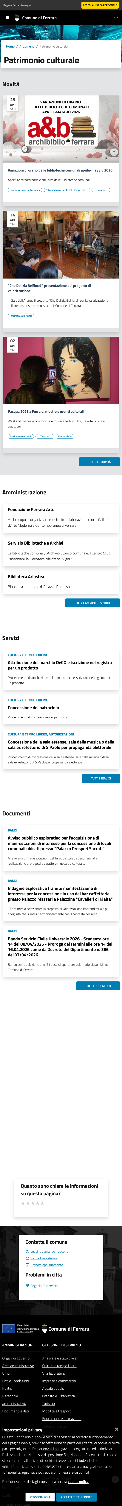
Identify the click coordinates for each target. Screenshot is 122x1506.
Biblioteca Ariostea (26, 576)
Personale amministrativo (14, 1399)
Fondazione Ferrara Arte (31, 509)
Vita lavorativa (53, 1373)
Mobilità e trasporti (57, 1411)
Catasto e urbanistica (58, 1396)
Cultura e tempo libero (59, 1366)
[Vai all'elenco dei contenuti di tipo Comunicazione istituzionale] (25, 190)
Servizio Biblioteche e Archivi (35, 543)
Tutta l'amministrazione (92, 603)
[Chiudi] (116, 1428)
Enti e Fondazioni (15, 1381)
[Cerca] (116, 18)
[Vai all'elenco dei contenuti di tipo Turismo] (101, 190)
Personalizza (40, 1497)
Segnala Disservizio (41, 1285)
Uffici (6, 1373)
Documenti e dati (15, 1411)
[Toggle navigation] (7, 17)
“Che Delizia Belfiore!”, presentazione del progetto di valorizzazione (49, 288)
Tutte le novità (99, 462)
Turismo (48, 1403)
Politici (7, 1388)
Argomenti (27, 46)
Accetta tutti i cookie (76, 1497)
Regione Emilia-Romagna (17, 5)
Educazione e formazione (61, 1418)
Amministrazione (18, 1345)
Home (10, 46)
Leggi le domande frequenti (46, 1251)
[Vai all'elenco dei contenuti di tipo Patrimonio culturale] (57, 190)
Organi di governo (16, 1358)
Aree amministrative (18, 1366)
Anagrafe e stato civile (59, 1358)
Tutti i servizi (101, 778)
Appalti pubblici (53, 1388)
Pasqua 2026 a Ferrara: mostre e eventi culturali (46, 411)
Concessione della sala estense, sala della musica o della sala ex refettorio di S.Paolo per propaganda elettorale (61, 744)
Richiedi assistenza (41, 1258)
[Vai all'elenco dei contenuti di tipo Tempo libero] (80, 190)
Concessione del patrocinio (33, 707)
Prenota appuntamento (44, 1264)
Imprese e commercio (59, 1381)
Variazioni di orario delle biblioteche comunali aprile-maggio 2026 (60, 170)
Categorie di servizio (61, 1345)
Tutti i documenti (98, 986)
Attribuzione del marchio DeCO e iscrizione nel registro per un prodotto (60, 665)
